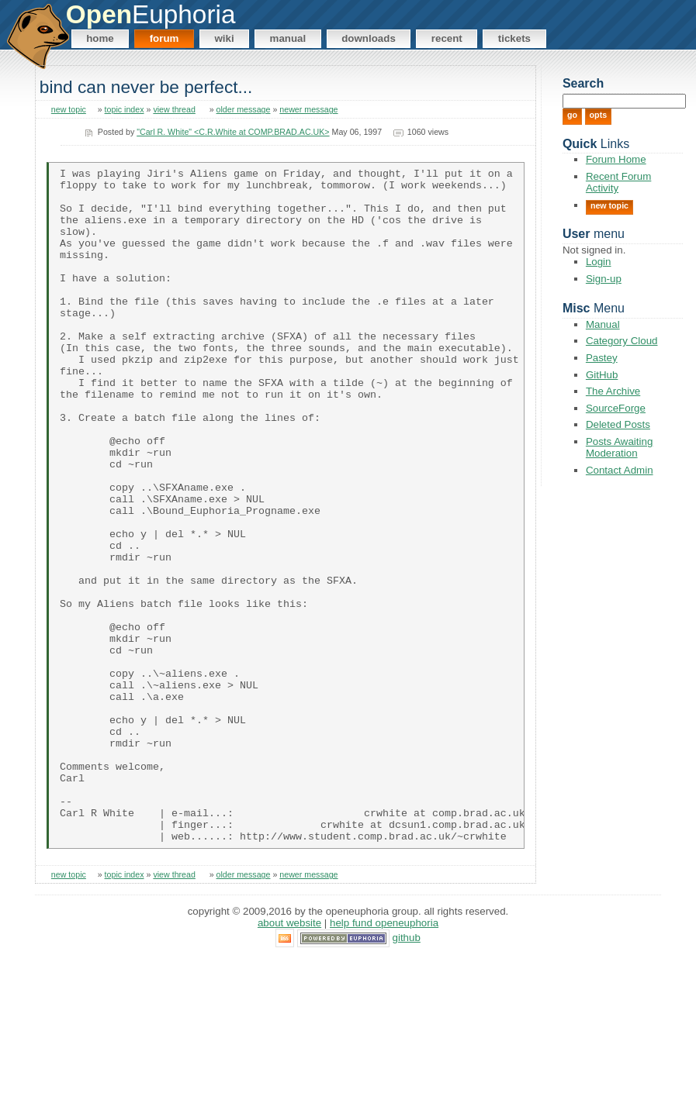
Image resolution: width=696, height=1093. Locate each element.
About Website (289, 1058)
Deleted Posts (618, 424)
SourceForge (616, 408)
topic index (124, 109)
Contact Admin (619, 470)
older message (243, 109)
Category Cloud (622, 341)
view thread (174, 109)
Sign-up (604, 278)
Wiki (224, 38)
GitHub (602, 375)
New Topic (609, 205)
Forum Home (616, 159)
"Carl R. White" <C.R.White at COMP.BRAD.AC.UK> (233, 131)
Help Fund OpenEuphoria (384, 1058)
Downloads (368, 38)
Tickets (514, 38)
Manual (288, 38)
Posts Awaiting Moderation (619, 447)
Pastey (602, 358)
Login (598, 261)
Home (100, 38)
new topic (68, 109)
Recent (446, 38)
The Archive (613, 391)
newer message (308, 109)
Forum (164, 38)
